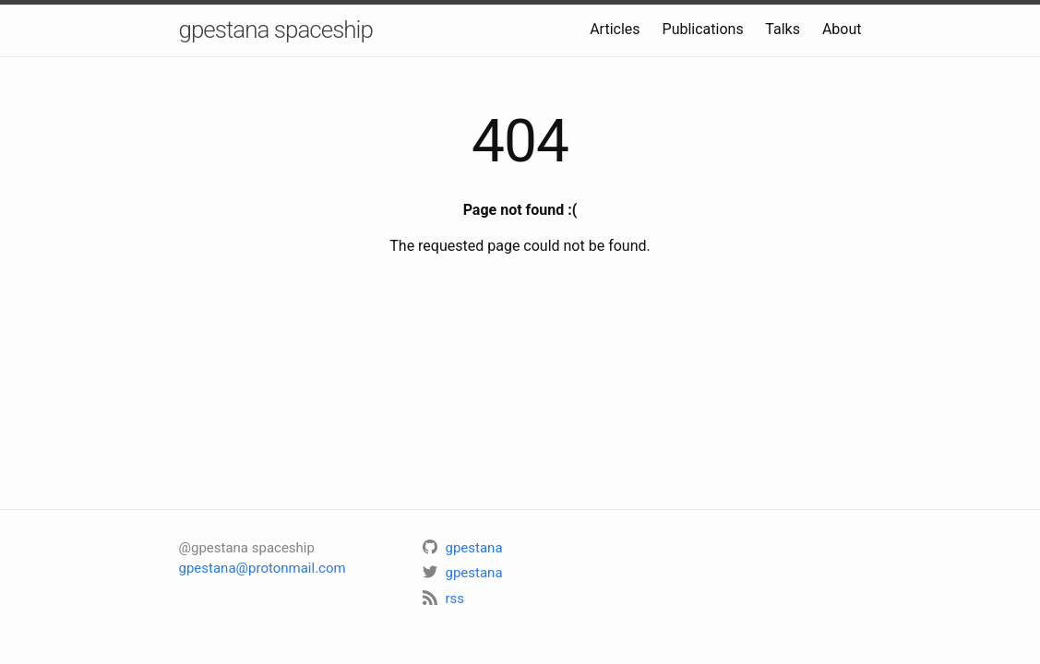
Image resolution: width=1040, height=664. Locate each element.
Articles (615, 29)
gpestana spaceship (276, 29)
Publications (703, 29)
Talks (782, 29)
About (842, 29)
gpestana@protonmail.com (262, 568)
